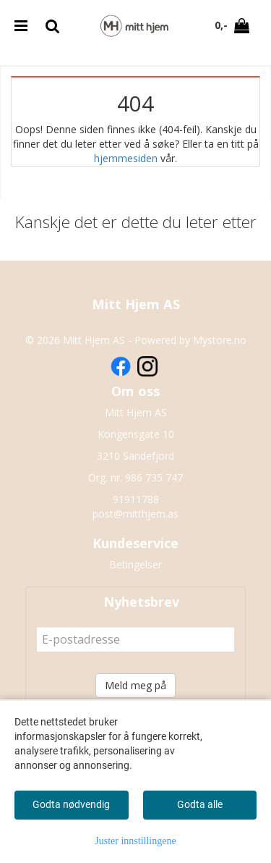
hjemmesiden (126, 158)
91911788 (136, 499)
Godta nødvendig (71, 804)
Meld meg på (135, 685)
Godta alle (200, 804)
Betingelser (135, 564)
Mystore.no (219, 340)
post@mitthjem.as (135, 514)
